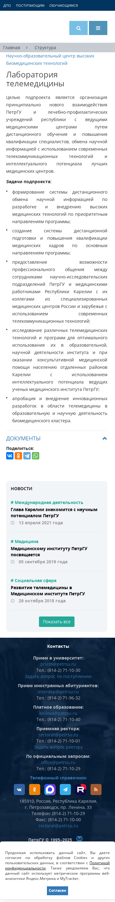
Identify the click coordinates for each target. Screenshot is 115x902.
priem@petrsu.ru (58, 664)
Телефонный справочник (58, 778)
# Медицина (24, 541)
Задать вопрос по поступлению (58, 676)
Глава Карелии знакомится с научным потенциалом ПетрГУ (54, 512)
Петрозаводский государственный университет (29, 26)
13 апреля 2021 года (41, 523)
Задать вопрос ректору (58, 747)
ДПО (7, 5)
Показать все (57, 621)
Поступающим (30, 5)
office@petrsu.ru (58, 762)
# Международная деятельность (47, 502)
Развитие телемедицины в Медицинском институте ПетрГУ (48, 591)
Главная (11, 47)
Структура (45, 47)
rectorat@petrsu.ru (58, 735)
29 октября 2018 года (42, 601)
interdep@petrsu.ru (58, 692)
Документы (23, 438)
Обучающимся (63, 5)
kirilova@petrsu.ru (58, 713)
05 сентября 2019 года (43, 562)
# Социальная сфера (33, 580)
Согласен (57, 890)
